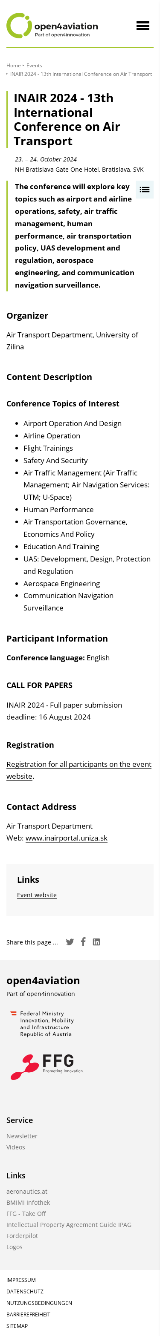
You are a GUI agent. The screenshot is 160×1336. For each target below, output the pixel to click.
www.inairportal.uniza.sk (67, 838)
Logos (14, 1247)
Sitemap (17, 1326)
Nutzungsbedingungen (39, 1303)
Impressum (21, 1280)
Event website (37, 895)
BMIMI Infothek (28, 1202)
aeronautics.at (26, 1191)
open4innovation (51, 994)
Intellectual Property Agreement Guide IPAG (68, 1225)
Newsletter (22, 1136)
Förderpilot (22, 1236)
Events (34, 65)
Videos (15, 1147)
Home (13, 65)
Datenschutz (25, 1291)
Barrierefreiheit (28, 1314)
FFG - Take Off (26, 1213)
